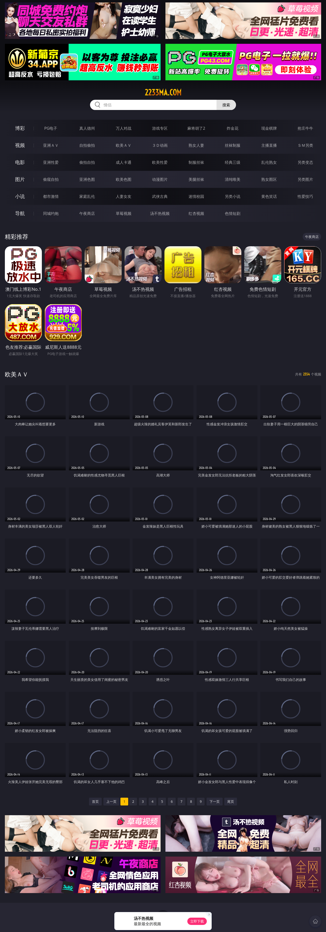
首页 (95, 801)
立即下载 (197, 921)
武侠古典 (160, 196)
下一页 (214, 801)
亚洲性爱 (51, 162)
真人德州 (87, 128)
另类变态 (305, 162)
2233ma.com (163, 92)
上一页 (111, 801)
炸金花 (232, 128)
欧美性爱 (160, 162)
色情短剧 (232, 213)
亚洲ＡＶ (51, 145)
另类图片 (305, 179)
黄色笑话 (269, 196)
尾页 (230, 801)
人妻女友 (123, 196)
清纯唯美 (232, 179)
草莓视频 (123, 213)
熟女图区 (269, 179)
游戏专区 (160, 128)
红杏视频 (196, 213)
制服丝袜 (196, 162)
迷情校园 (196, 196)
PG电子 (50, 128)
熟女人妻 (196, 145)
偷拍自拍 (87, 162)
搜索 (226, 105)
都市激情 (51, 196)
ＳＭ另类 (305, 145)
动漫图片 (160, 179)
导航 (20, 213)
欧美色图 (123, 179)
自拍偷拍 (87, 145)
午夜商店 (87, 213)
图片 (20, 179)
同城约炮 (51, 213)
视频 (20, 145)
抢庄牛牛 (305, 128)
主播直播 (269, 145)
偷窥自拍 (51, 179)
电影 (20, 162)
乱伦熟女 (269, 162)
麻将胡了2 (196, 128)
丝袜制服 (232, 145)
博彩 (20, 128)
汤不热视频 (160, 213)
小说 (20, 196)
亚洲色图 (87, 179)
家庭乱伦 (87, 196)
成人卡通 (123, 162)
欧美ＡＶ (123, 145)
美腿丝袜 (196, 179)
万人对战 (123, 128)
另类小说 (232, 196)
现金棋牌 (269, 128)
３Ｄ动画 (160, 145)
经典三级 (232, 162)
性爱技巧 (305, 196)
